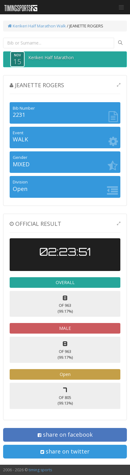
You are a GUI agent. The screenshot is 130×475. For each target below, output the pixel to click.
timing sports (40, 470)
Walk (61, 26)
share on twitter (65, 451)
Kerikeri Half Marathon (32, 26)
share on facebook (65, 434)
